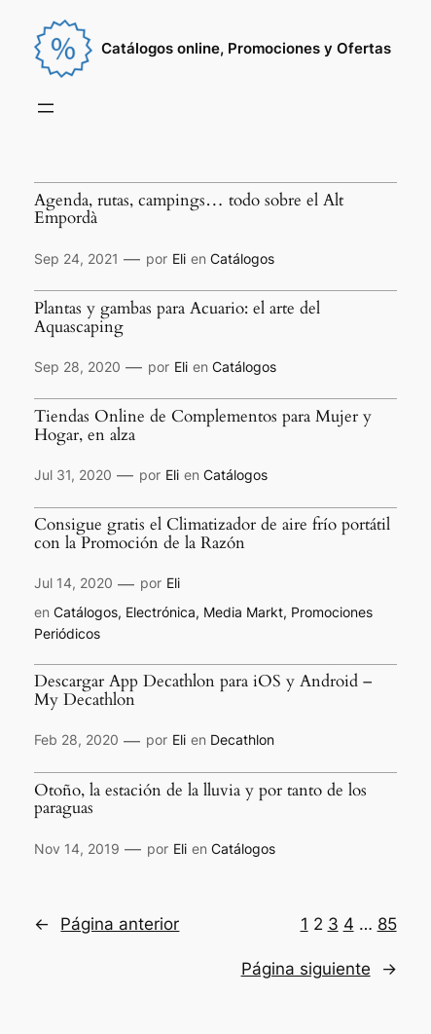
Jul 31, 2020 (73, 474)
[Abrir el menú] (45, 108)
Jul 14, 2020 (73, 582)
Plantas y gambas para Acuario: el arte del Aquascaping (177, 318)
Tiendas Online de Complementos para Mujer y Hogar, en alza (203, 426)
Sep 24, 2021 (76, 258)
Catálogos (242, 258)
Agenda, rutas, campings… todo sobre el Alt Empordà (188, 210)
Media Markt (243, 612)
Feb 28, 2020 (76, 739)
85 (387, 924)
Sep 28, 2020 (77, 366)
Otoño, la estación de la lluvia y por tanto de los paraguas (200, 800)
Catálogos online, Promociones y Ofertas (246, 48)
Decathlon (242, 739)
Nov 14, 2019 (77, 848)
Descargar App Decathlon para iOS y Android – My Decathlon (203, 691)
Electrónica (161, 612)
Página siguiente (319, 968)
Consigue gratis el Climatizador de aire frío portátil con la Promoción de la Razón (212, 534)
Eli (179, 258)
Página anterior (106, 924)
